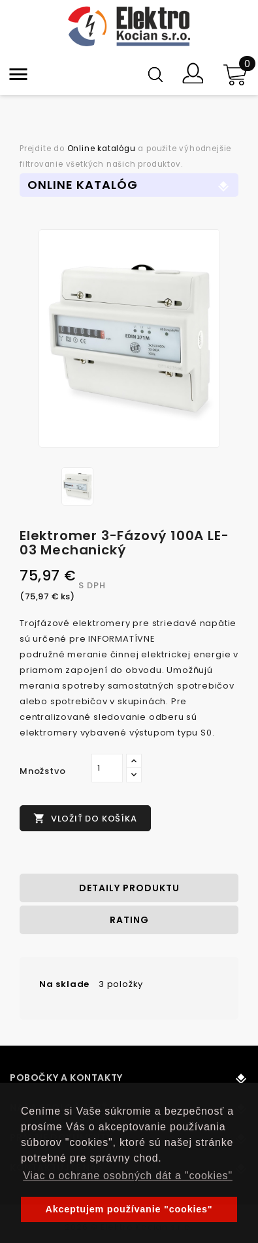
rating (129, 919)
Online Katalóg (82, 185)
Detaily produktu (129, 887)
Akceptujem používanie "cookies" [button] (129, 1209)
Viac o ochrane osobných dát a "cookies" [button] (128, 1175)
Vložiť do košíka (85, 818)
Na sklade (64, 984)
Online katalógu (101, 148)
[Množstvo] (107, 768)
